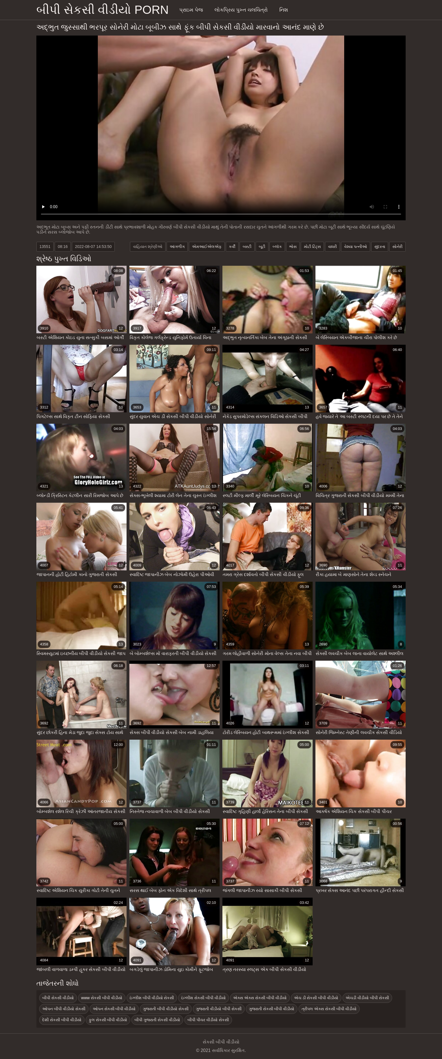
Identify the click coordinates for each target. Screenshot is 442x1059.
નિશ (283, 10)
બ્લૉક (277, 246)
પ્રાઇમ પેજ (191, 10)
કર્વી (232, 246)
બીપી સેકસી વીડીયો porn (102, 9)
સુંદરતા (379, 246)
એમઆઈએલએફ (207, 246)
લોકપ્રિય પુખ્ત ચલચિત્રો (241, 10)
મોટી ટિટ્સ (312, 246)
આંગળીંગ (177, 246)
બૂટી (262, 246)
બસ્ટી (247, 246)
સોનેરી (397, 246)
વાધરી (332, 246)
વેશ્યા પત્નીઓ (355, 246)
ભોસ (293, 246)
